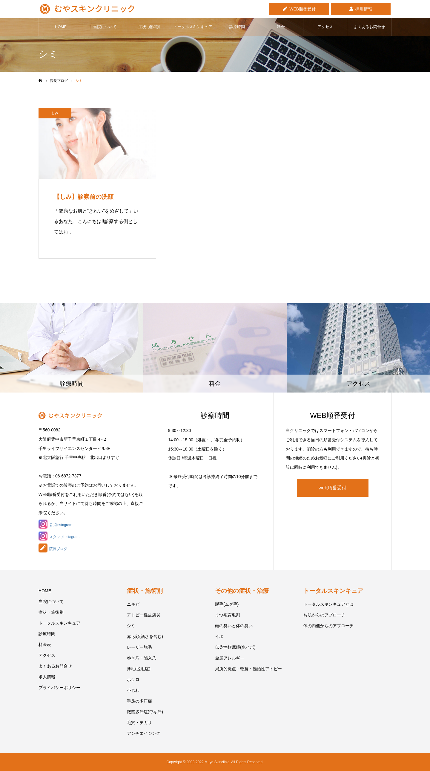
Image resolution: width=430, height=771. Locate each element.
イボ (219, 636)
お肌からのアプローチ (324, 615)
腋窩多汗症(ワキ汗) (145, 711)
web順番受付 (332, 487)
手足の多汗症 (139, 701)
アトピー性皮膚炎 (143, 615)
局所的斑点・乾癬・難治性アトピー (248, 668)
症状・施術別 (51, 612)
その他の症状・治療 (242, 590)
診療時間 (237, 27)
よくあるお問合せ (369, 27)
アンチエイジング (143, 733)
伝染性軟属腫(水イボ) (235, 647)
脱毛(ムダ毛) (227, 604)
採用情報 (363, 9)
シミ (131, 625)
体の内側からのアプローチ (328, 625)
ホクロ (133, 679)
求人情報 (47, 676)
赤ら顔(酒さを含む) (145, 636)
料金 (281, 27)
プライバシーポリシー (59, 687)
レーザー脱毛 (139, 647)
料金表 (45, 644)
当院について (104, 27)
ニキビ (133, 604)
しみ (55, 113)
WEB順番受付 (302, 9)
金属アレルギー (229, 658)
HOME (61, 27)
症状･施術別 (149, 27)
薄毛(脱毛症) (138, 668)
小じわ (133, 690)
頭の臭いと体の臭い (234, 625)
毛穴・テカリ (139, 722)
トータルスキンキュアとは (328, 604)
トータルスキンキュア (192, 27)
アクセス (325, 27)
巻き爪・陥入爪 (141, 658)
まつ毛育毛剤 (227, 615)
